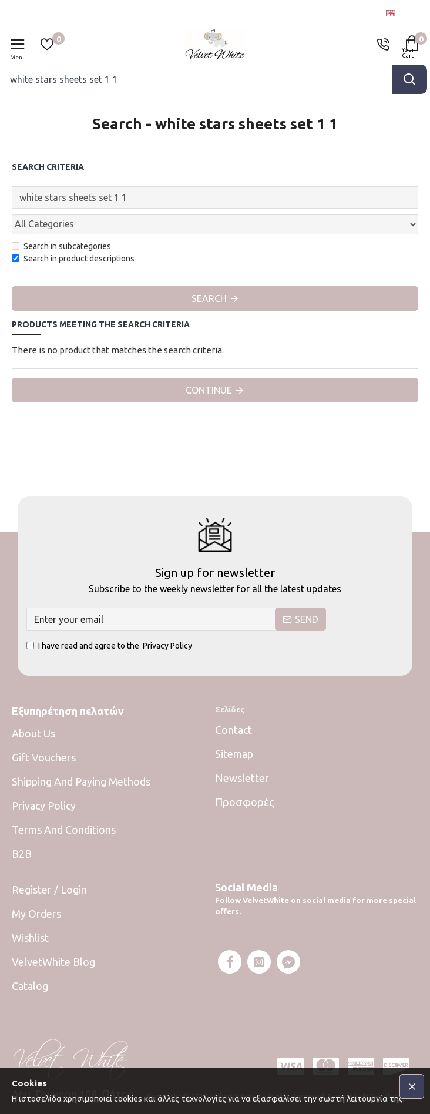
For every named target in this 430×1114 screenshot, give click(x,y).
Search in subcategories (61, 246)
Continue (209, 390)
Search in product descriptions (73, 258)
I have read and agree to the (110, 646)
